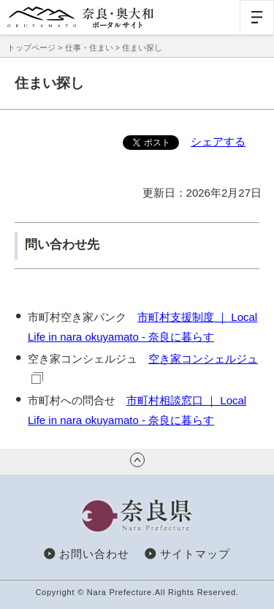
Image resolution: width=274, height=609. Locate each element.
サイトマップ (195, 554)
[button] (257, 17)
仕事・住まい (89, 47)
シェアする (218, 141)
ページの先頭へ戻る (137, 460)
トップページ (31, 47)
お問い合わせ (94, 554)
